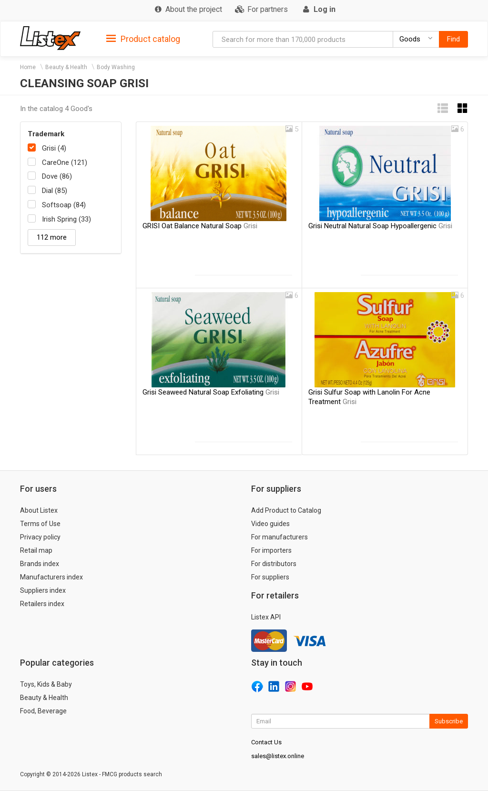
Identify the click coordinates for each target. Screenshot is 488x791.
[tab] (143, 38)
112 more (52, 237)
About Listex (39, 510)
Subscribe (449, 721)
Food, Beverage (43, 711)
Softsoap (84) (64, 205)
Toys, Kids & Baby (46, 684)
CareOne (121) (64, 162)
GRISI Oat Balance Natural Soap (199, 226)
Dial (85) (54, 190)
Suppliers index (43, 590)
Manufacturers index (51, 577)
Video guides (270, 523)
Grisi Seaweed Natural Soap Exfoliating (210, 392)
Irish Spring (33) (66, 219)
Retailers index (42, 604)
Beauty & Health (66, 67)
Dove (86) (57, 176)
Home (28, 67)
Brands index (39, 564)
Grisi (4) (54, 148)
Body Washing (116, 67)
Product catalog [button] (143, 39)
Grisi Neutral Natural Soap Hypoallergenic (380, 226)
